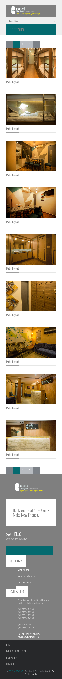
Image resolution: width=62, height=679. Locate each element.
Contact (10, 664)
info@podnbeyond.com (29, 633)
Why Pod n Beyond (26, 576)
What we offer (24, 582)
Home (8, 645)
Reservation (11, 657)
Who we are (23, 569)
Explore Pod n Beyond (16, 651)
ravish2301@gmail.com (28, 636)
